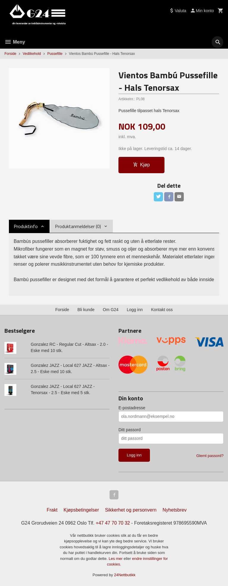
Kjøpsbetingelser (81, 509)
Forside (10, 54)
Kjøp (141, 164)
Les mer (116, 558)
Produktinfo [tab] (26, 226)
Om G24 (110, 308)
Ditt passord (129, 428)
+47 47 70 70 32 (113, 522)
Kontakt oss (162, 308)
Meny (14, 41)
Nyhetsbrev (175, 509)
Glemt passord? (210, 454)
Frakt (52, 509)
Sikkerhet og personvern (130, 509)
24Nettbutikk (124, 574)
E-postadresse (131, 406)
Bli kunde (86, 308)
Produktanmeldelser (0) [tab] (78, 226)
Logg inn (135, 308)
